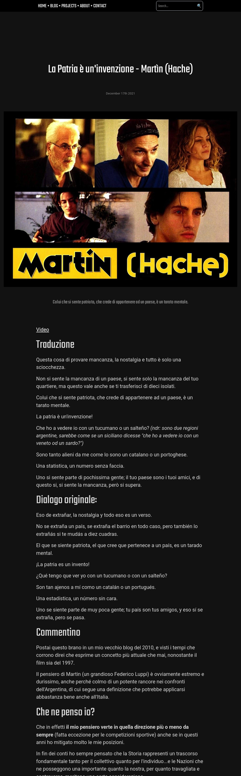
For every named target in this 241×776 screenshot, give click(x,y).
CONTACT (99, 5)
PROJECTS (68, 5)
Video (42, 330)
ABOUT (85, 5)
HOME (42, 5)
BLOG (54, 5)
